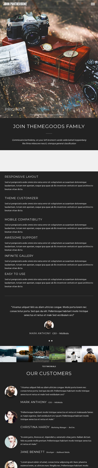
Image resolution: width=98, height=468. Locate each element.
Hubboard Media (63, 452)
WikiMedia (64, 333)
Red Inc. (72, 427)
